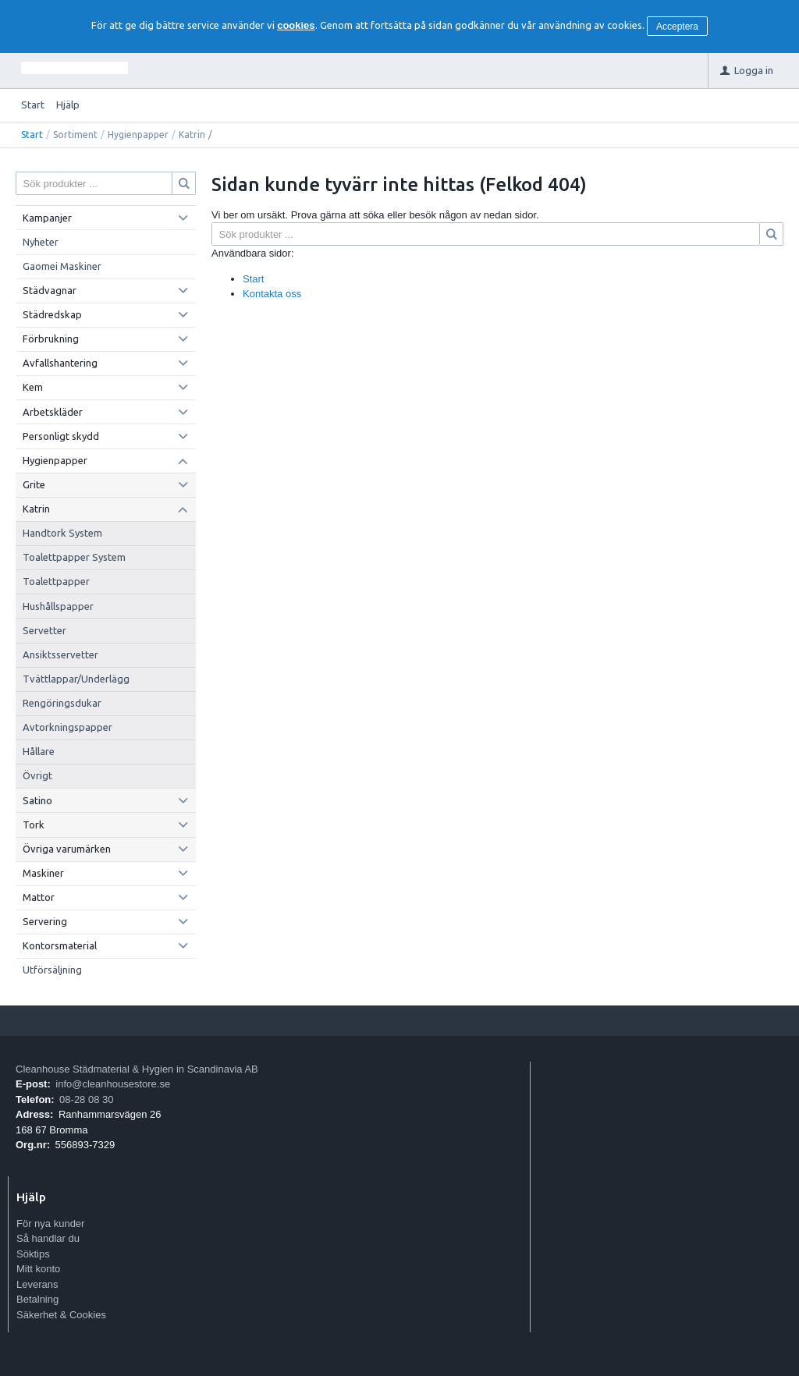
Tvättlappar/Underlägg (76, 678)
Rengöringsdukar (62, 702)
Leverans (37, 1284)
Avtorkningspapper (67, 727)
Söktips (33, 1254)
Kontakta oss (272, 294)
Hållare (39, 751)
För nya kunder (50, 1223)
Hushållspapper (58, 606)
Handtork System (62, 532)
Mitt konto (38, 1269)
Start (32, 104)
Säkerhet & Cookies (61, 1315)
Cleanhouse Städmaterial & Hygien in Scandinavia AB (137, 1069)
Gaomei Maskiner (62, 266)
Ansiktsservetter (60, 654)
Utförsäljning (52, 969)
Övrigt (37, 775)
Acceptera (677, 26)
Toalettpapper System (74, 556)
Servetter (44, 630)
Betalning (37, 1299)
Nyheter (41, 241)
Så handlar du (48, 1238)
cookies (295, 25)
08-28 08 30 (86, 1099)
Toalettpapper (56, 581)
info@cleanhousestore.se (112, 1084)
